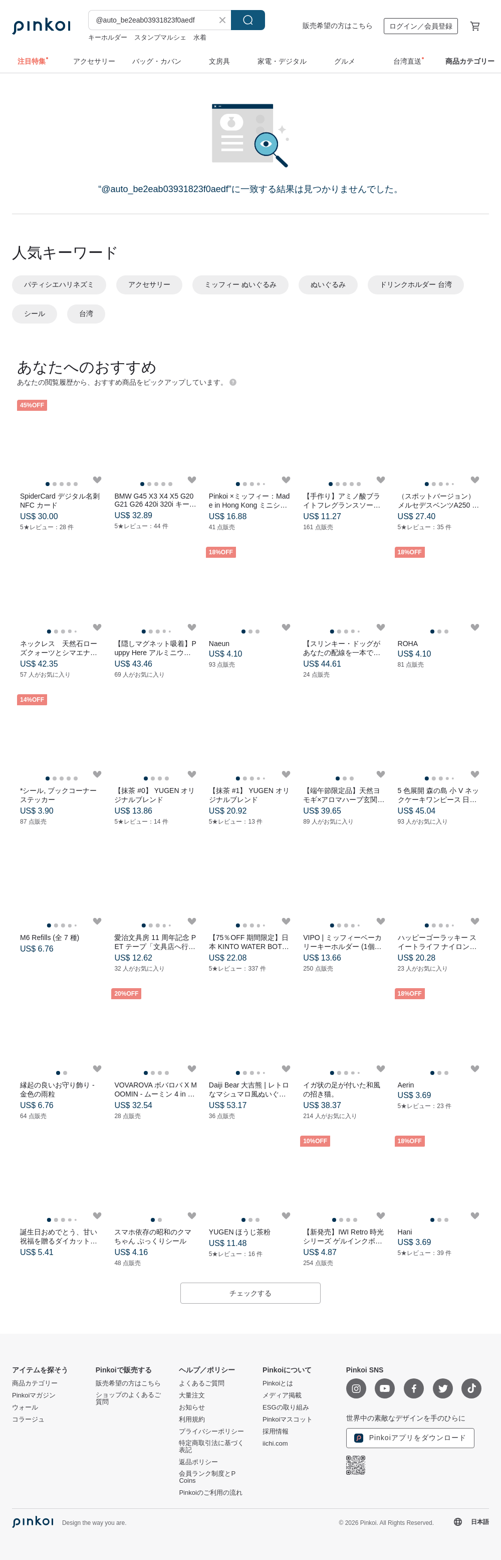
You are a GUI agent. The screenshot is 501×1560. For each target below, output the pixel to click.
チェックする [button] (250, 1293)
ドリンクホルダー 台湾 (416, 284)
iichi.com (275, 1443)
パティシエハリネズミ (59, 284)
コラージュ (28, 1419)
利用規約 (192, 1419)
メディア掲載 (282, 1395)
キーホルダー (107, 37)
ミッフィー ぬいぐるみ (240, 284)
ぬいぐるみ (328, 284)
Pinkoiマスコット (288, 1419)
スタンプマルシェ (160, 37)
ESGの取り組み (286, 1407)
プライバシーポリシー (211, 1431)
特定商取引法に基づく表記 (211, 1447)
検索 (248, 20)
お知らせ (192, 1407)
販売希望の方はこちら (338, 26)
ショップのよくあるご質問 (128, 1398)
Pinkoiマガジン (34, 1395)
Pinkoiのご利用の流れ (210, 1492)
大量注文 (192, 1395)
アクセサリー (149, 284)
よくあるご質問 (201, 1383)
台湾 (86, 313)
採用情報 (276, 1431)
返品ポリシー (198, 1462)
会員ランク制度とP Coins (207, 1477)
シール (34, 313)
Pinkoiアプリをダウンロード (410, 1438)
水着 (199, 37)
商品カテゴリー (35, 1383)
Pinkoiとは (278, 1383)
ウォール (25, 1407)
